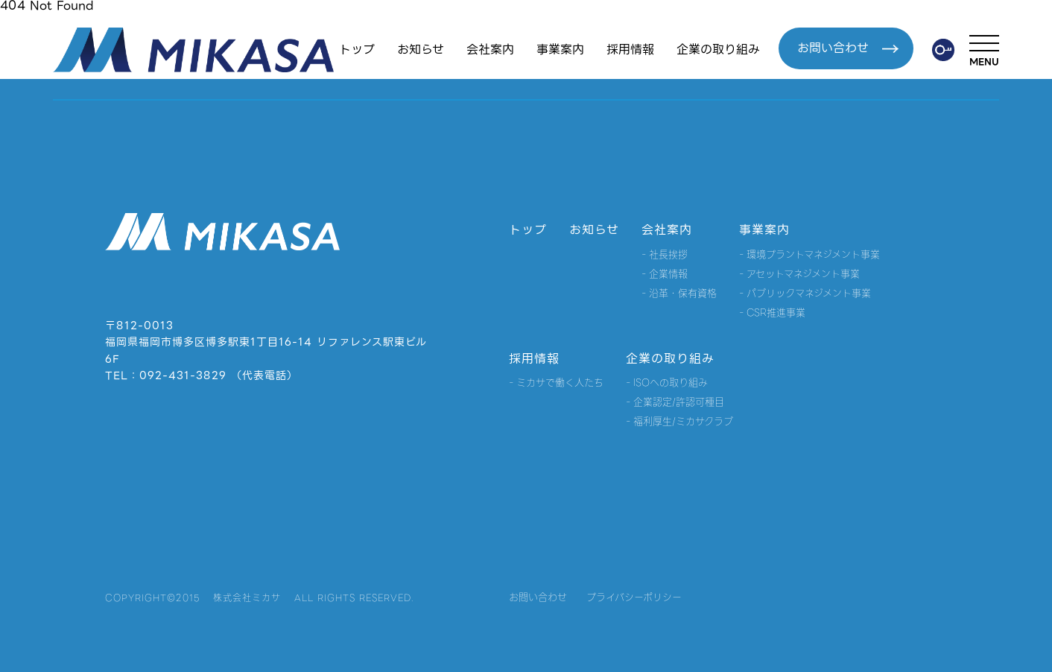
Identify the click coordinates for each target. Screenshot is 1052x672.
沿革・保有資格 (683, 293)
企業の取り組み (718, 49)
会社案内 (490, 49)
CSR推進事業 (776, 312)
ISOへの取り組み (670, 382)
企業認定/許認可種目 (678, 402)
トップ (357, 49)
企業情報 (668, 274)
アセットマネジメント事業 (803, 274)
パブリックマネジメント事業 (809, 293)
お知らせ (420, 49)
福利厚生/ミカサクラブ (683, 421)
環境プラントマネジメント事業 (813, 254)
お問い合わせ (848, 48)
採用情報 (630, 49)
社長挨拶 (668, 254)
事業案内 (560, 49)
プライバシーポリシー (634, 597)
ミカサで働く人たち (559, 382)
